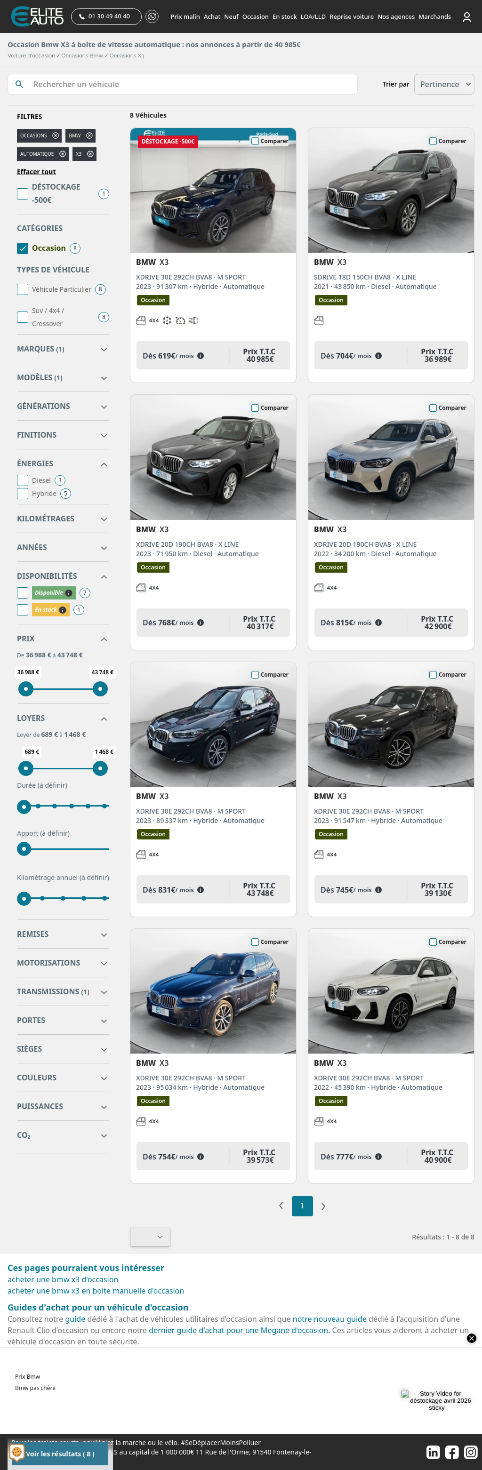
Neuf (231, 16)
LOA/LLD (313, 16)
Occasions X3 (127, 55)
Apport (43, 833)
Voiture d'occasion (31, 55)
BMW (74, 135)
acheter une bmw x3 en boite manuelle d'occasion (96, 1291)
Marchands (434, 16)
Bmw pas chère (35, 1388)
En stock (285, 16)
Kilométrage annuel (63, 877)
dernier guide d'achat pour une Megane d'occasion (238, 1330)
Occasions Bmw (83, 55)
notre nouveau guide (330, 1319)
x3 (78, 154)
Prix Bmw (27, 1377)
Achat (212, 16)
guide (75, 1319)
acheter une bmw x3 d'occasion (63, 1279)
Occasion (255, 16)
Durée (42, 785)
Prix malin (185, 16)
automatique (37, 154)
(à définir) (52, 785)
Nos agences (396, 16)
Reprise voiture (351, 16)
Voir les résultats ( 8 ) (60, 1453)
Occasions (33, 135)
